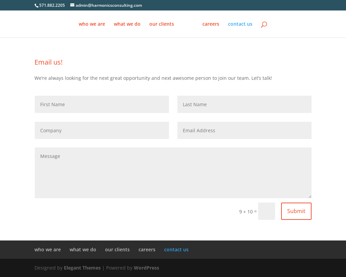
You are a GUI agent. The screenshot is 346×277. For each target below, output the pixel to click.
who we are (92, 24)
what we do (127, 24)
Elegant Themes (82, 267)
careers (210, 24)
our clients (161, 24)
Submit (296, 211)
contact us (240, 24)
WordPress (146, 267)
